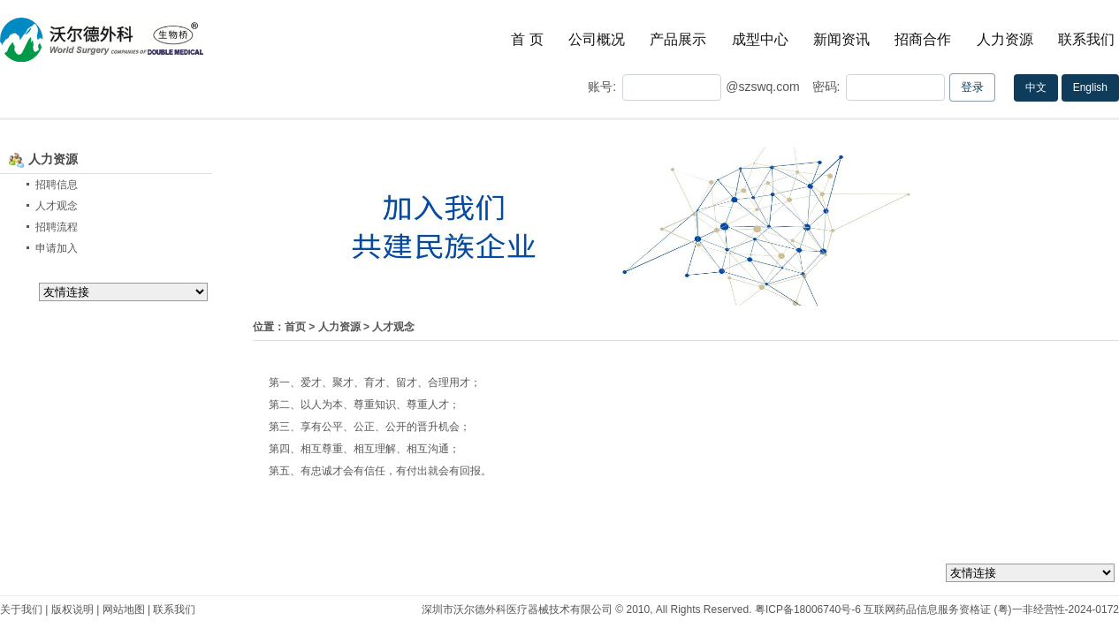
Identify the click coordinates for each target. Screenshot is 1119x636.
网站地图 (124, 609)
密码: (825, 87)
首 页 (527, 39)
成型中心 (760, 39)
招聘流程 (56, 227)
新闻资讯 (841, 39)
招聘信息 (56, 184)
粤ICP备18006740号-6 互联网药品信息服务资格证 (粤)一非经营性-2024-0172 (937, 609)
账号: (602, 87)
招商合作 (922, 39)
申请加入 (56, 248)
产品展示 (678, 39)
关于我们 (21, 609)
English (1090, 87)
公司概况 (596, 39)
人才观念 (56, 206)
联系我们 (1086, 39)
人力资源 (1005, 39)
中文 (1036, 87)
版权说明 (72, 609)
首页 (295, 327)
